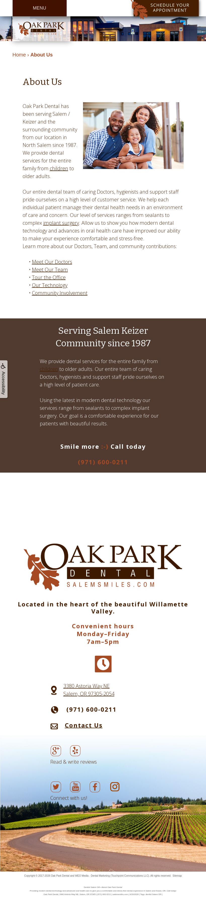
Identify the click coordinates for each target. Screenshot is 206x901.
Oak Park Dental (60, 875)
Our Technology (49, 285)
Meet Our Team (50, 269)
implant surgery (61, 222)
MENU (39, 8)
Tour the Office (49, 277)
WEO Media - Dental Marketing (92, 875)
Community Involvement (60, 293)
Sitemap (177, 875)
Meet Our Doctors (52, 261)
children (59, 168)
